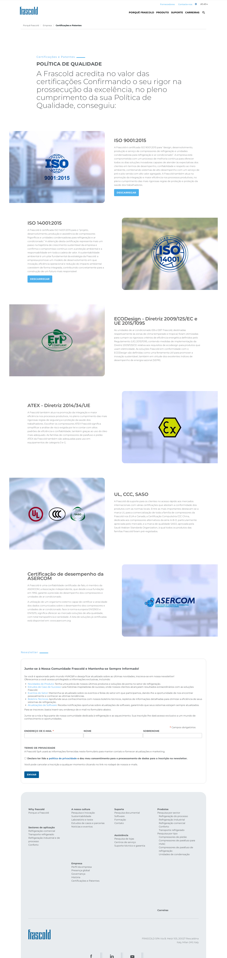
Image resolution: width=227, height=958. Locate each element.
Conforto (33, 839)
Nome (87, 731)
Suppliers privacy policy (137, 919)
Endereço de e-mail (39, 731)
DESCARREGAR (40, 279)
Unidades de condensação (174, 854)
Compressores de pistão (173, 837)
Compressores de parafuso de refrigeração (176, 849)
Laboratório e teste (82, 819)
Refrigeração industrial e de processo (44, 834)
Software (119, 816)
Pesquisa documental (127, 812)
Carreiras (192, 12)
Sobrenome (151, 731)
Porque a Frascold (38, 812)
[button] (196, 4)
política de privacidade (63, 758)
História (75, 849)
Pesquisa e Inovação (83, 812)
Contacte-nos (185, 4)
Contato (119, 823)
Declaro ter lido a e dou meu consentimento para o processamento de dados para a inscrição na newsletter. (107, 758)
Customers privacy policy (111, 919)
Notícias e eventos (82, 826)
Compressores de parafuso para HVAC (177, 842)
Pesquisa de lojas (124, 835)
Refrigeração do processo (173, 816)
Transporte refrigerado (41, 829)
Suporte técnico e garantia (129, 842)
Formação (120, 819)
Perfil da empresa (81, 839)
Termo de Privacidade (39, 748)
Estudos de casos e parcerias (88, 823)
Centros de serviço (125, 839)
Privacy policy (89, 919)
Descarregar (126, 192)
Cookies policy (71, 919)
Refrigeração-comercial (41, 825)
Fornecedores (167, 4)
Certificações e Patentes (85, 853)
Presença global (80, 842)
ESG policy (157, 919)
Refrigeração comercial (172, 823)
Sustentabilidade (81, 816)
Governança (78, 846)
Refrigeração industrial (172, 819)
